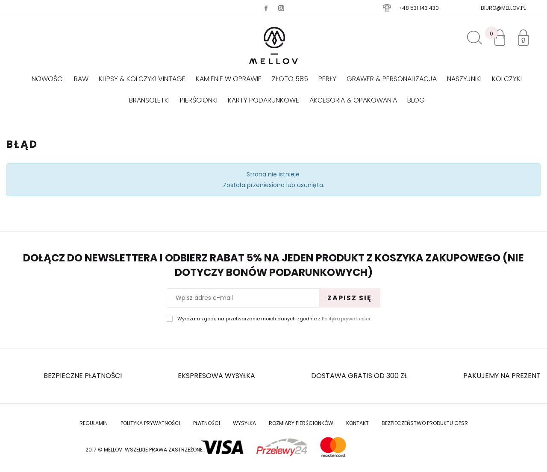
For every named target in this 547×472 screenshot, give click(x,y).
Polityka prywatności (150, 423)
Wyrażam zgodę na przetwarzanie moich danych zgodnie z (273, 319)
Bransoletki (149, 100)
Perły (327, 79)
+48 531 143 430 (418, 8)
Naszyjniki (464, 79)
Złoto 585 (290, 79)
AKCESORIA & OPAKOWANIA (353, 100)
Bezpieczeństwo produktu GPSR (425, 423)
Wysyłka (244, 423)
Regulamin (93, 423)
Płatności (206, 423)
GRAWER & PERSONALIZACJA (392, 79)
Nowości (48, 79)
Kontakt (357, 423)
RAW (81, 79)
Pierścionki (199, 100)
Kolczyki (507, 79)
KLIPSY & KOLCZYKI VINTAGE (142, 79)
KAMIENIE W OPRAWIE (229, 79)
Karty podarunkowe (263, 100)
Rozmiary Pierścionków (301, 423)
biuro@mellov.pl (503, 8)
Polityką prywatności (346, 318)
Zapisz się (349, 298)
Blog (416, 100)
